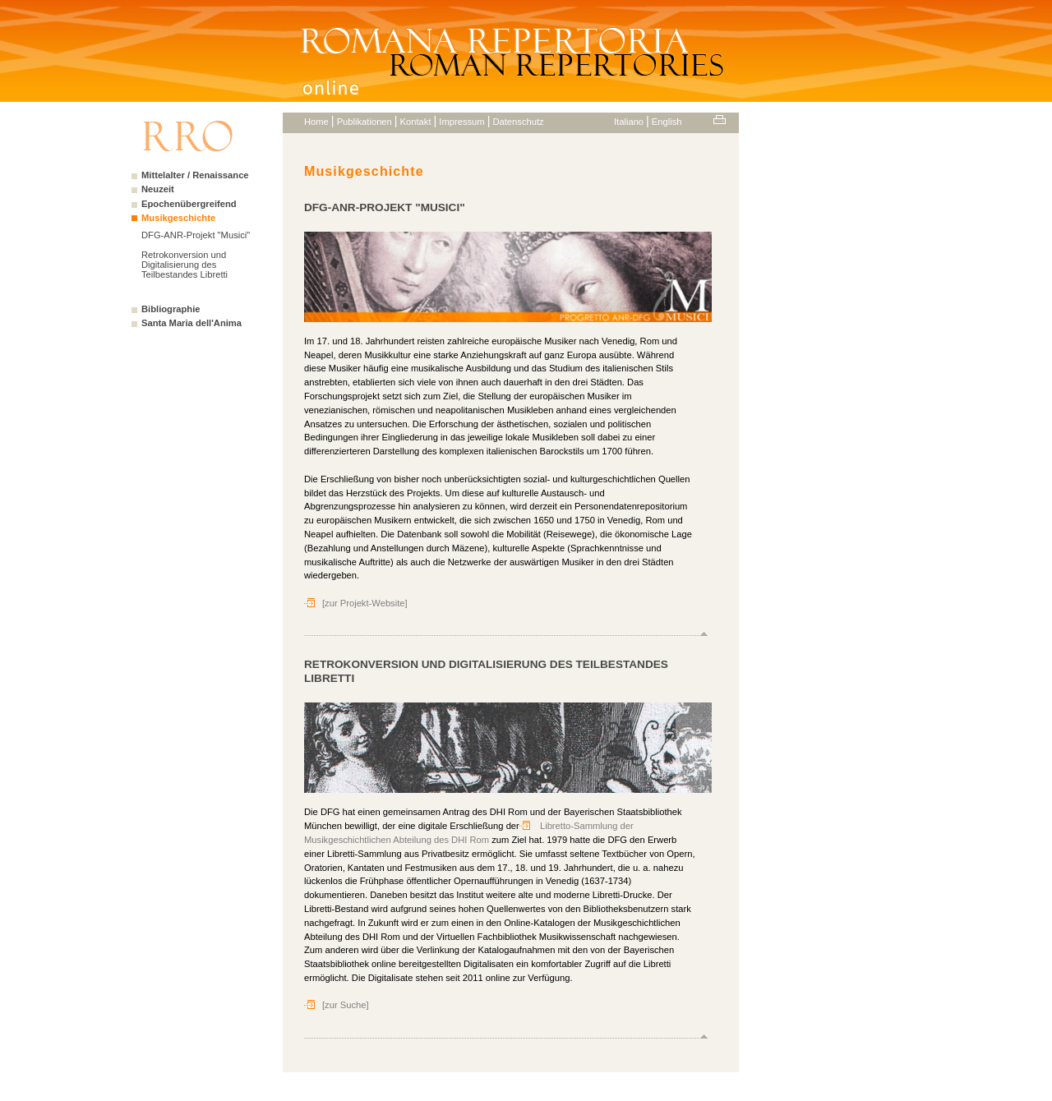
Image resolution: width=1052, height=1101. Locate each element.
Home (316, 122)
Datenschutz (517, 122)
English (667, 122)
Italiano (629, 122)
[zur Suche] (345, 1005)
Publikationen (364, 122)
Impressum (461, 122)
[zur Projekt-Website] (365, 603)
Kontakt (415, 122)
